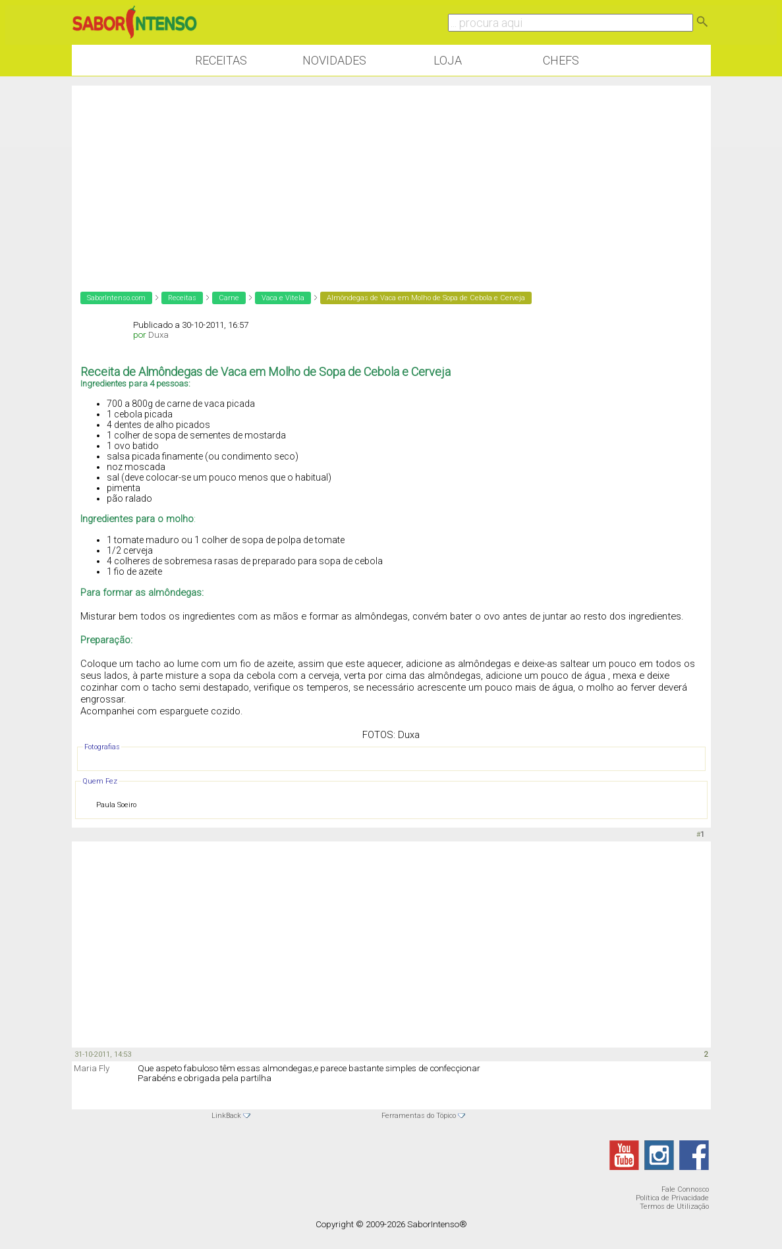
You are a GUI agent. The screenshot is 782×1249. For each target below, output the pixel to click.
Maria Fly (91, 1068)
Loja (447, 60)
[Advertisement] (391, 178)
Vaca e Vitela (283, 298)
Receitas (221, 60)
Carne (229, 298)
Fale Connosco (685, 1189)
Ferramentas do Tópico (418, 1115)
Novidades (334, 60)
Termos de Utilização (674, 1206)
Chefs (561, 60)
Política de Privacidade (672, 1198)
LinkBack (226, 1115)
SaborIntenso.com (116, 298)
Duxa (158, 335)
